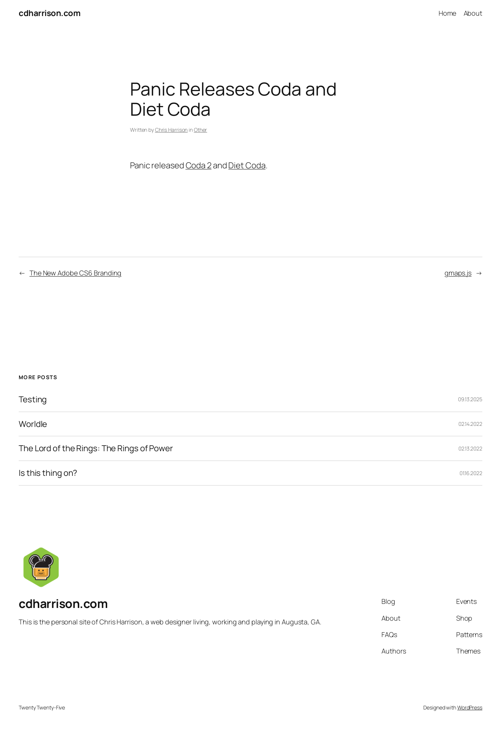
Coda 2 (198, 165)
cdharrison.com (49, 13)
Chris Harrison (171, 129)
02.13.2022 (470, 448)
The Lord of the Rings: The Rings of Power (96, 448)
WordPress (469, 707)
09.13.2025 (470, 399)
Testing (33, 399)
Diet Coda (246, 165)
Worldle (33, 424)
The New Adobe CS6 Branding (75, 272)
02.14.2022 (470, 423)
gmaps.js (458, 272)
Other (200, 129)
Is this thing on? (48, 473)
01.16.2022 (471, 473)
